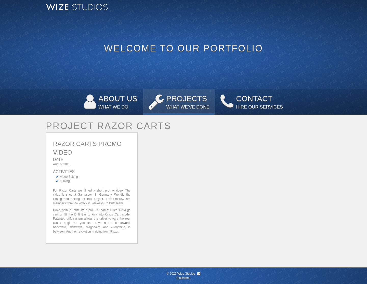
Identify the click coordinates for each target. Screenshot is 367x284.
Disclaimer (183, 278)
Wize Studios (186, 273)
